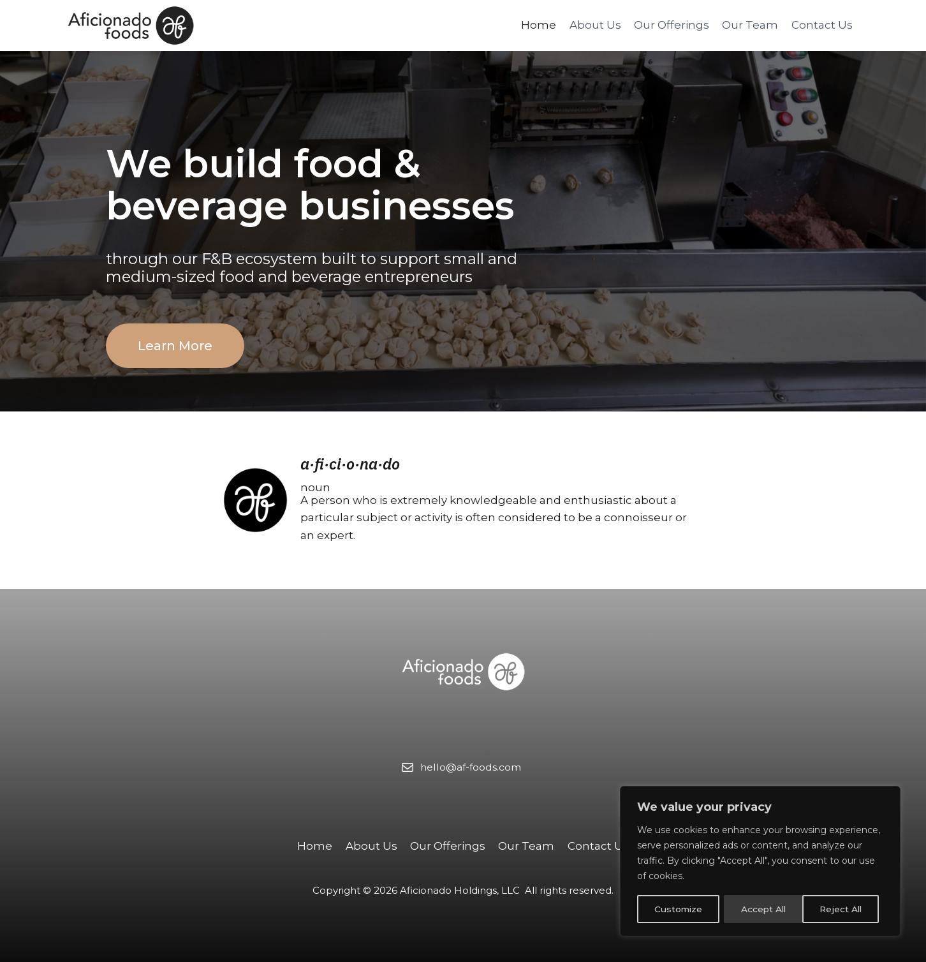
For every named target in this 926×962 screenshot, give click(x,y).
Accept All (844, 909)
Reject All (761, 909)
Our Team (750, 24)
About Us (595, 24)
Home (538, 24)
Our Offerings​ (671, 24)
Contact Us (822, 24)
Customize (677, 909)
